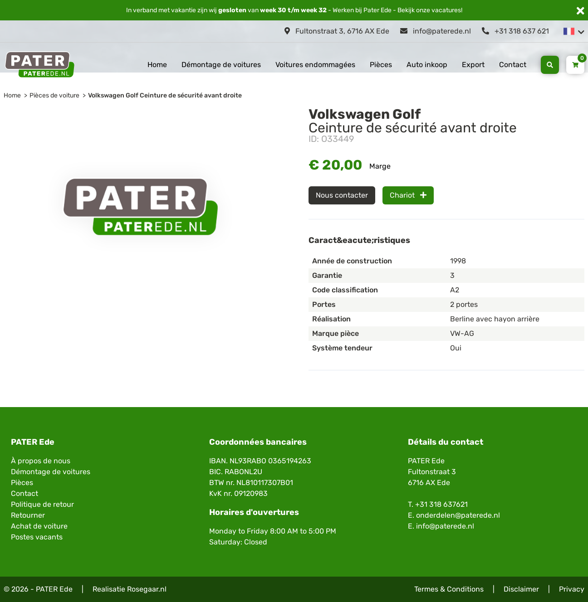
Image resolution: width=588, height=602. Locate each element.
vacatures (446, 10)
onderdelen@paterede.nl (458, 515)
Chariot (408, 195)
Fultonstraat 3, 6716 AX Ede (336, 31)
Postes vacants (37, 537)
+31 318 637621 (441, 504)
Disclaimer (521, 589)
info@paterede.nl (435, 31)
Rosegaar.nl (147, 589)
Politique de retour (42, 504)
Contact (512, 64)
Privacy (571, 589)
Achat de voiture (39, 526)
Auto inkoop (427, 64)
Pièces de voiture (54, 95)
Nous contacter (342, 195)
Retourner (28, 515)
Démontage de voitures (221, 64)
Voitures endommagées (315, 64)
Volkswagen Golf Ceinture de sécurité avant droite (165, 95)
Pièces (381, 64)
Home (157, 64)
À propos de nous (40, 460)
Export (473, 64)
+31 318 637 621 (515, 31)
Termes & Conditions (449, 589)
